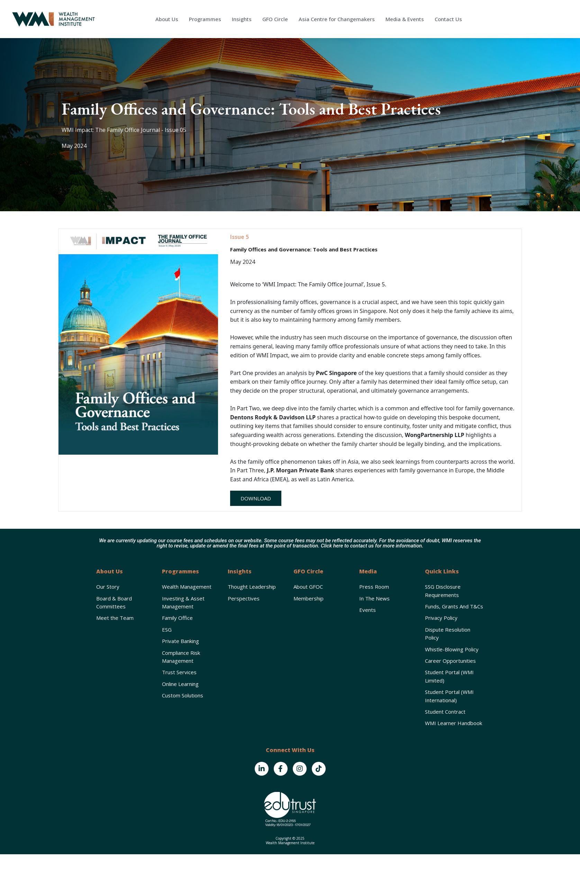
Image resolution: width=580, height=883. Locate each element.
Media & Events (405, 19)
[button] (255, 498)
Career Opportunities (450, 660)
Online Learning (180, 683)
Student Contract (445, 711)
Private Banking (180, 640)
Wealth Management (186, 586)
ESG (167, 629)
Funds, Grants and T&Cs (454, 606)
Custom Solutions (182, 695)
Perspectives (244, 598)
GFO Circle (275, 19)
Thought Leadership (252, 586)
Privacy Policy (441, 617)
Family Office (177, 617)
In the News (374, 598)
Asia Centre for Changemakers (337, 19)
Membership (308, 598)
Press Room (374, 586)
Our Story (107, 586)
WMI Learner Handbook (453, 723)
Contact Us (448, 19)
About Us (166, 19)
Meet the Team (115, 617)
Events (367, 609)
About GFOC (308, 586)
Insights (242, 19)
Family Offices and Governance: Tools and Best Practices (304, 249)
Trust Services (179, 672)
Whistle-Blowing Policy (452, 649)
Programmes (205, 19)
